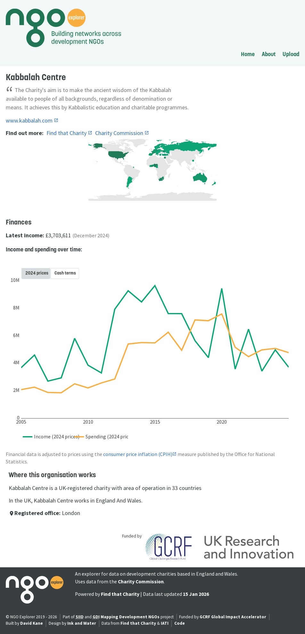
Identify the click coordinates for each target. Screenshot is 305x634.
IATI (165, 623)
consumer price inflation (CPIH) (137, 454)
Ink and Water (81, 623)
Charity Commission (119, 133)
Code (179, 623)
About (269, 54)
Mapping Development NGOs (130, 617)
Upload (291, 54)
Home (248, 54)
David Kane (31, 623)
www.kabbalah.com (30, 120)
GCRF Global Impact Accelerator (233, 617)
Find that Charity (67, 133)
